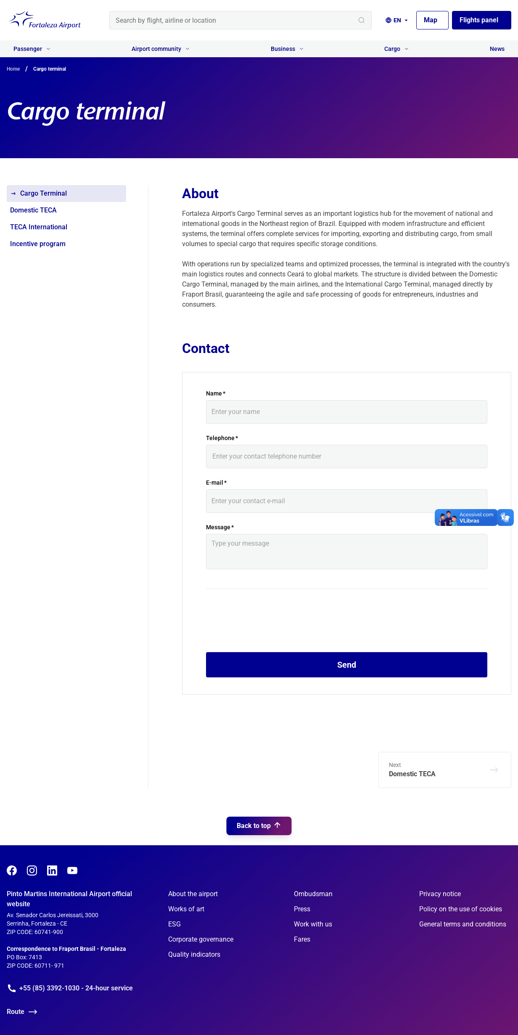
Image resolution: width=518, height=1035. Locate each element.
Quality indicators (194, 954)
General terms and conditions (462, 924)
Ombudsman (313, 894)
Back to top (259, 789)
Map (430, 20)
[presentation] (270, 625)
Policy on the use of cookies (460, 909)
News (497, 48)
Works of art (186, 909)
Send (346, 665)
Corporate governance (200, 939)
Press (302, 909)
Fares (302, 939)
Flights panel (479, 20)
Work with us (313, 924)
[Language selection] (397, 20)
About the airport (193, 894)
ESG (174, 924)
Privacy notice (440, 894)
